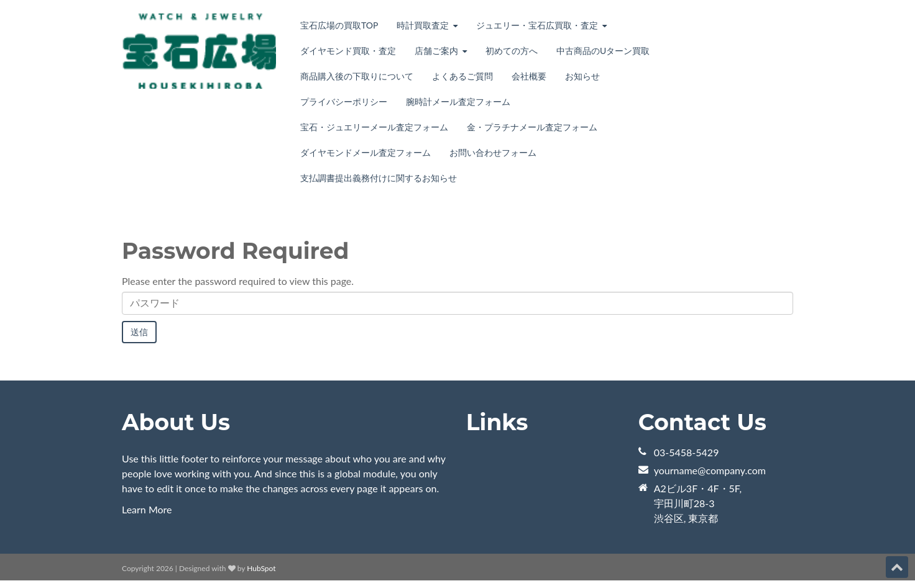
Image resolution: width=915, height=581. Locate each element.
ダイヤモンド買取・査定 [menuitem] (348, 50)
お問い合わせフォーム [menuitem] (492, 152)
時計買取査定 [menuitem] (423, 25)
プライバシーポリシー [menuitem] (343, 101)
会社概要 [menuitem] (529, 76)
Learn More (147, 509)
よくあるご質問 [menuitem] (462, 76)
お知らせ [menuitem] (582, 76)
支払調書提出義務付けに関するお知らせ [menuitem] (378, 178)
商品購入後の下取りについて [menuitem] (356, 76)
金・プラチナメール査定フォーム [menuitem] (532, 127)
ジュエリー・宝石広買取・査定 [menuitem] (537, 25)
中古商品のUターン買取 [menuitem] (603, 50)
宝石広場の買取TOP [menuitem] (339, 25)
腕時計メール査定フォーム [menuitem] (458, 101)
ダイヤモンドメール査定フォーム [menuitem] (365, 152)
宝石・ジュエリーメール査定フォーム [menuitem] (374, 127)
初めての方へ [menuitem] (511, 50)
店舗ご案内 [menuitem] (436, 50)
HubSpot (261, 568)
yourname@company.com (710, 470)
